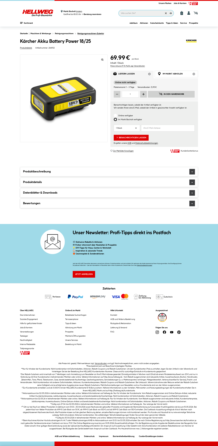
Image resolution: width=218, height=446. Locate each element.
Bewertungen (109, 203)
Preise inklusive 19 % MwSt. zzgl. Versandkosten (127, 66)
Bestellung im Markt (73, 344)
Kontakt (113, 315)
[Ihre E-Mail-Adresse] (168, 128)
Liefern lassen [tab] (133, 74)
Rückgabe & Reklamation (120, 323)
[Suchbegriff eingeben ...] (146, 13)
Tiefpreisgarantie (27, 348)
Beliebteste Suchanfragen (75, 315)
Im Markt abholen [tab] (178, 74)
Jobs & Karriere (180, 3)
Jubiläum (133, 25)
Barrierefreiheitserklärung (123, 436)
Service (183, 25)
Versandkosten (101, 363)
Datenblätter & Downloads (109, 193)
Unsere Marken (165, 3)
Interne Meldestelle (27, 344)
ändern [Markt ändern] (79, 11)
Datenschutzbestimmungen (146, 143)
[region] (64, 98)
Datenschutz (89, 436)
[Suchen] (170, 13)
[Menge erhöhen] (143, 94)
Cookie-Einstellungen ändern (151, 436)
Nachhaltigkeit (26, 340)
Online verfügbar (125, 116)
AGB (129, 143)
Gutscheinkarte (157, 25)
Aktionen (144, 25)
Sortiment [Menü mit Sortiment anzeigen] (26, 24)
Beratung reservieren (91, 14)
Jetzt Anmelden (84, 274)
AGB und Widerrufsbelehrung (122, 319)
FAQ (112, 332)
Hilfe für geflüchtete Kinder (31, 323)
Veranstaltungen (27, 332)
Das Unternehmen (27, 315)
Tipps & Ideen (172, 25)
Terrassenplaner (71, 319)
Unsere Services (71, 340)
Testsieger (24, 336)
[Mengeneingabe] (130, 94)
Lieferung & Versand (118, 328)
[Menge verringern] (117, 94)
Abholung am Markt (73, 328)
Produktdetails (26, 48)
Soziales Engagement (29, 319)
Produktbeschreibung (109, 171)
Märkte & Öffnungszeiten (75, 336)
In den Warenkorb (171, 94)
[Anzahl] (127, 128)
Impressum (103, 436)
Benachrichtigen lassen (131, 137)
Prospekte (193, 25)
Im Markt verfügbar (130, 120)
